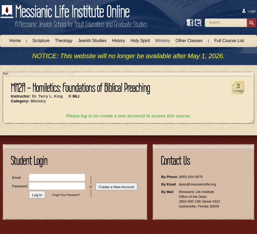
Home (15, 40)
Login (248, 11)
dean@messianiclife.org (197, 184)
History (118, 40)
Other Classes (188, 40)
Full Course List (229, 40)
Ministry (162, 40)
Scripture (41, 40)
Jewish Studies (92, 40)
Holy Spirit (140, 40)
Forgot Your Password (65, 195)
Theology (64, 40)
